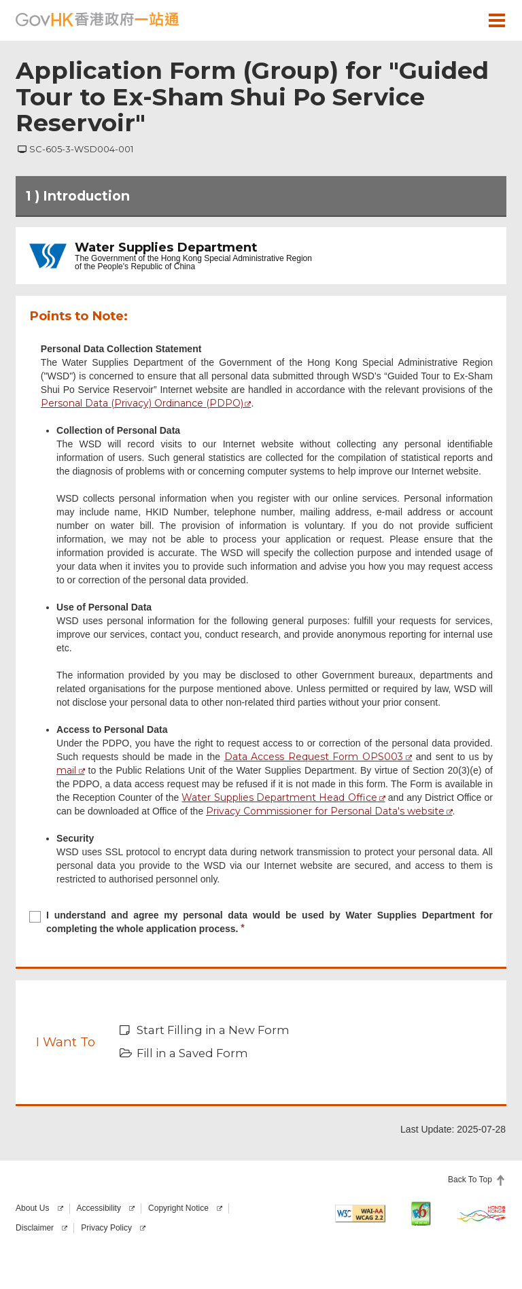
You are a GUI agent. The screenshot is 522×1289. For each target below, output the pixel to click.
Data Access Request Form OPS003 (314, 757)
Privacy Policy (106, 1228)
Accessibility (99, 1208)
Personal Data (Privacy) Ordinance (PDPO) (142, 403)
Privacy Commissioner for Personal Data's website (325, 811)
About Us (32, 1208)
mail (66, 770)
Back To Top (470, 1179)
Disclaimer (35, 1228)
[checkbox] (261, 924)
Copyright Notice (178, 1208)
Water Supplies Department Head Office (279, 797)
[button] (457, 19)
